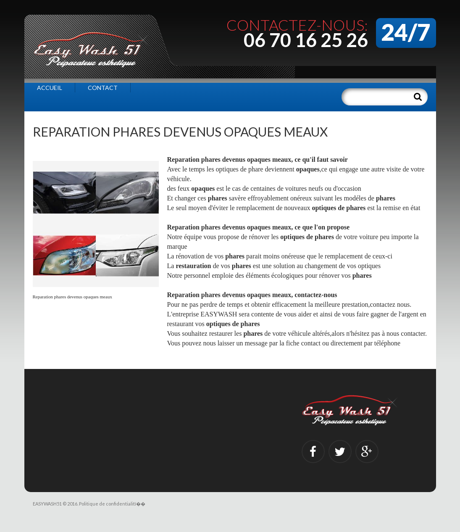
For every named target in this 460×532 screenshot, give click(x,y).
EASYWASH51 (47, 503)
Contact (103, 87)
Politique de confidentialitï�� (112, 503)
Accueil (49, 87)
